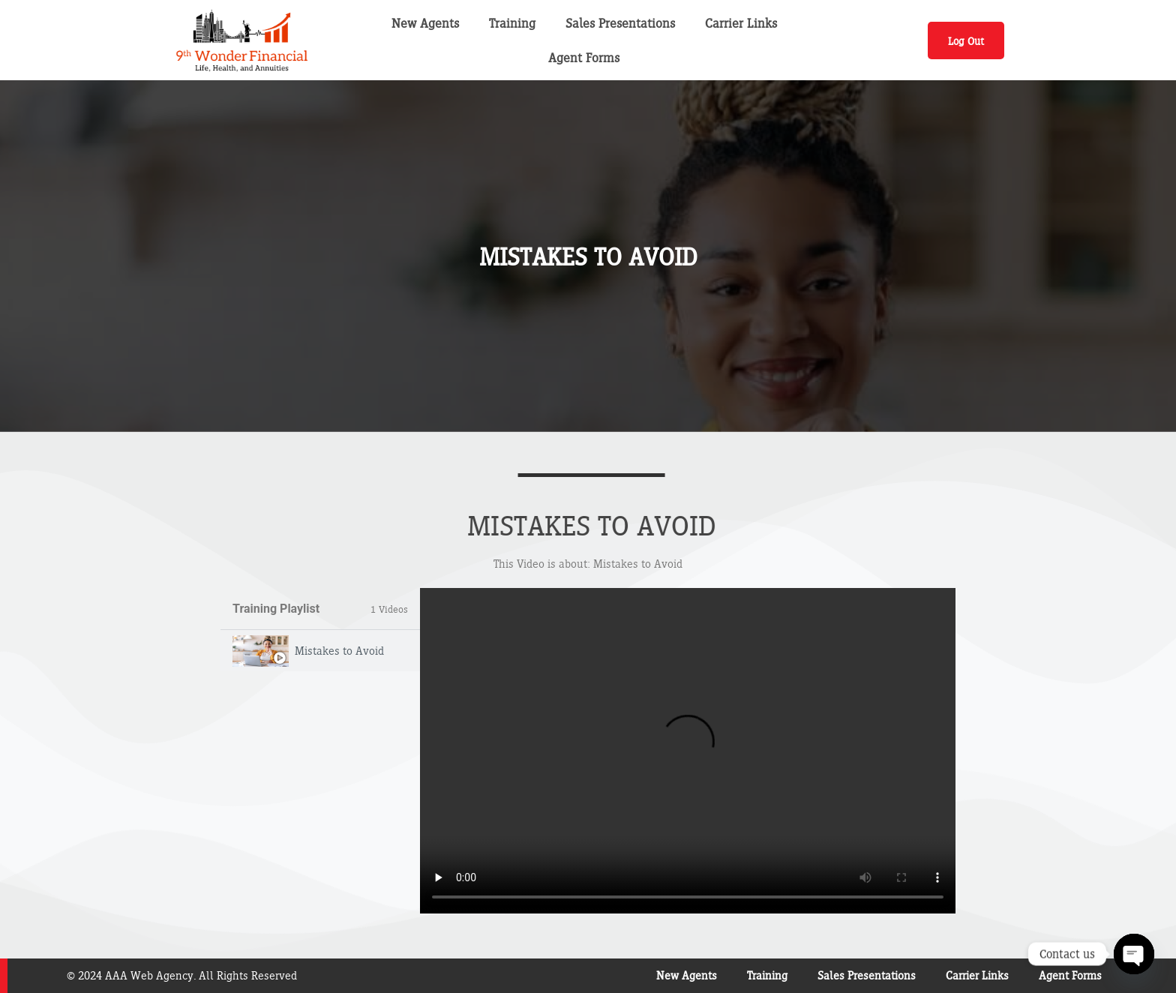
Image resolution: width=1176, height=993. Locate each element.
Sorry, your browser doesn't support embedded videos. (688, 751)
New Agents (425, 23)
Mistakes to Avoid (339, 651)
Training (512, 23)
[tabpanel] (688, 751)
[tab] (320, 650)
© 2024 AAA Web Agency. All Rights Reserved (182, 975)
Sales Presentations (620, 23)
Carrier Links (741, 23)
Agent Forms (584, 57)
